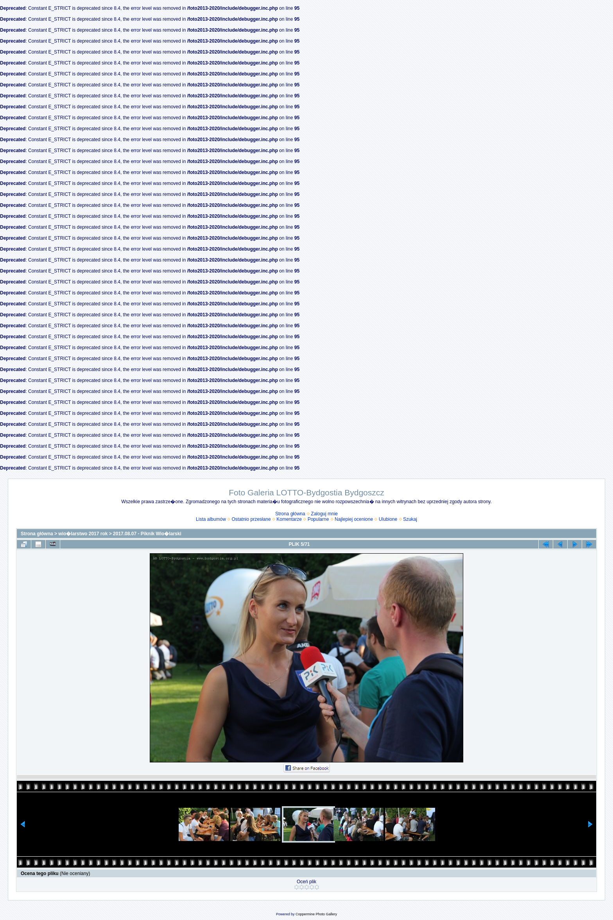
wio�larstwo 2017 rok (83, 533)
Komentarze (289, 519)
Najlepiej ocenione (354, 519)
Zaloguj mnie (324, 513)
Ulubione (388, 519)
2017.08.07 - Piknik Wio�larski (147, 533)
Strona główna (290, 513)
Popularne (318, 519)
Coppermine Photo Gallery (316, 914)
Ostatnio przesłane (251, 519)
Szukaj (410, 519)
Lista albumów (211, 519)
